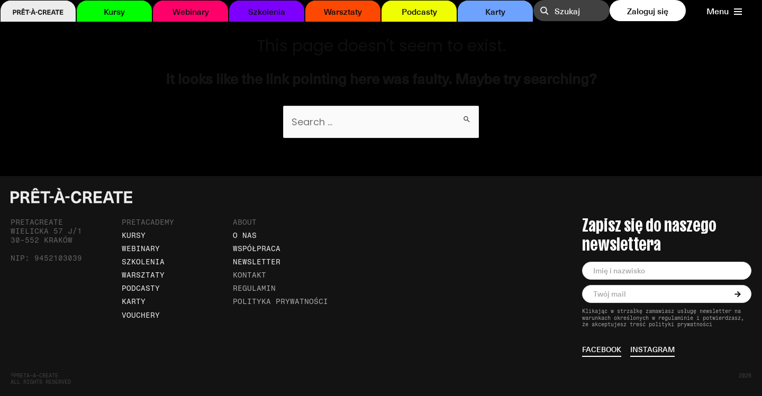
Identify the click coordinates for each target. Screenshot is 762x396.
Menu (724, 11)
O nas (245, 235)
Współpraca (256, 248)
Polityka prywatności (280, 301)
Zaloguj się (647, 10)
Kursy (114, 11)
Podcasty (419, 11)
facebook (601, 350)
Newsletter (256, 261)
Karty (495, 11)
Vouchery (141, 315)
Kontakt (249, 275)
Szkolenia (266, 11)
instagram (652, 350)
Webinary (191, 11)
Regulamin (254, 288)
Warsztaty (343, 11)
